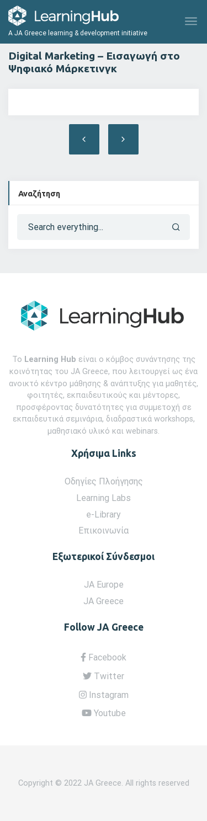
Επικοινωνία (103, 530)
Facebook (103, 657)
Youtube (104, 713)
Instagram (104, 695)
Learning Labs (103, 498)
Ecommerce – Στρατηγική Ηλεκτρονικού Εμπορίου (84, 139)
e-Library (103, 514)
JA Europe (104, 584)
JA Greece (103, 601)
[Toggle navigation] (192, 22)
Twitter (103, 676)
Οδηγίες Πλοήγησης (104, 481)
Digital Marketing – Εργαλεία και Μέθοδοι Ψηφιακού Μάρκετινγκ (123, 139)
